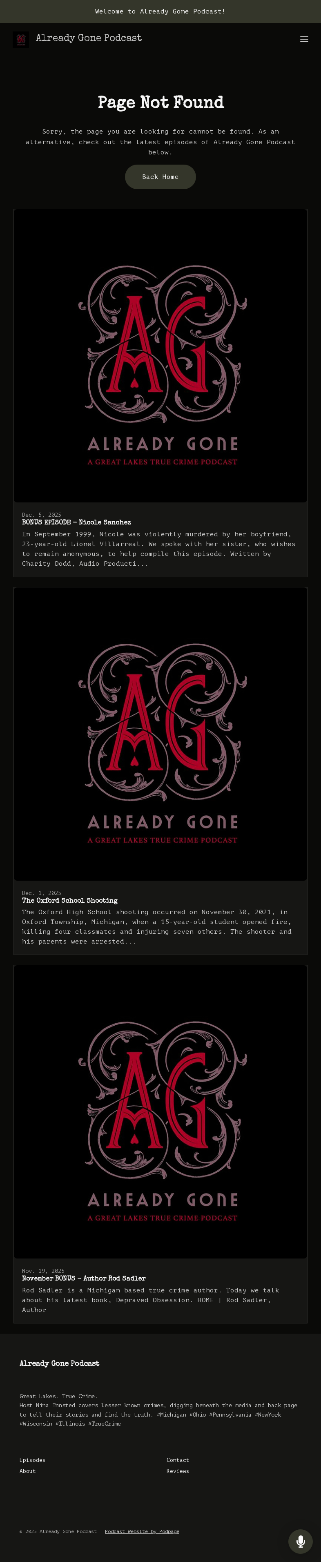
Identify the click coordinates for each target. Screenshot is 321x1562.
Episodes (33, 1460)
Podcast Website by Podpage (142, 1531)
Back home (160, 177)
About (28, 1471)
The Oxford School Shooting (70, 901)
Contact (178, 1460)
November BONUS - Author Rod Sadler (83, 1279)
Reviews (178, 1471)
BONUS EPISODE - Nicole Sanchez (76, 523)
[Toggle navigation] (304, 40)
